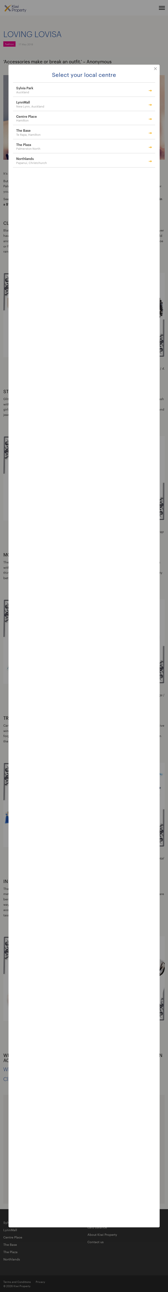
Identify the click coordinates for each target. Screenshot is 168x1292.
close (155, 69)
